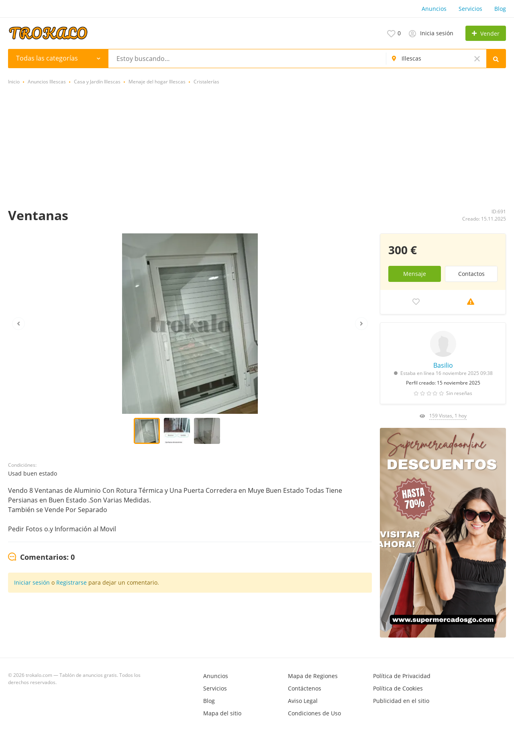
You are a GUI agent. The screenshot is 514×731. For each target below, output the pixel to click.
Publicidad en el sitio (401, 701)
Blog (500, 8)
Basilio (443, 365)
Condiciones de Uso (314, 713)
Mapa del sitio (222, 713)
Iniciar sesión (32, 582)
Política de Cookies (398, 688)
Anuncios (434, 8)
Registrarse (71, 582)
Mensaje (414, 273)
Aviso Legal (303, 701)
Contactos (471, 273)
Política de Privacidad (401, 676)
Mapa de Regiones (313, 676)
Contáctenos (304, 688)
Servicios (470, 8)
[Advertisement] (257, 147)
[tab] (41, 557)
